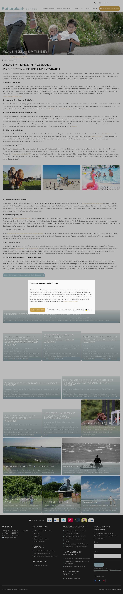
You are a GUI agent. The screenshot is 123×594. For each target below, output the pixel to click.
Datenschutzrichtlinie (70, 301)
